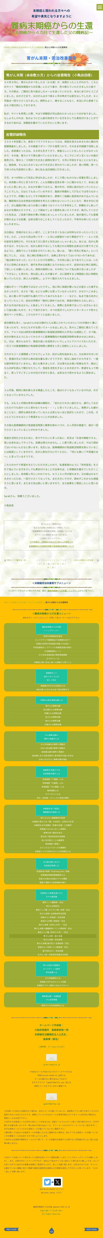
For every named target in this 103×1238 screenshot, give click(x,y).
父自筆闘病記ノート (52, 651)
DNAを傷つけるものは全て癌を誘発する (52, 689)
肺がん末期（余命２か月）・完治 (53, 924)
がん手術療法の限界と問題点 (53, 744)
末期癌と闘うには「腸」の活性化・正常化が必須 (52, 821)
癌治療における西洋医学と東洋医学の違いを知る (52, 755)
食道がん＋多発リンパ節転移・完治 (53, 947)
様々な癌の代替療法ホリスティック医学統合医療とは (51, 969)
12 (53, 563)
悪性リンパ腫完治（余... (16, 560)
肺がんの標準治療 (52, 720)
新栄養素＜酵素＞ (52, 844)
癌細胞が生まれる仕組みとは (53, 686)
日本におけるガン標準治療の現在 (53, 759)
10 (44, 563)
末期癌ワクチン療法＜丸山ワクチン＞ (53, 985)
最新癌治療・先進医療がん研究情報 (51, 998)
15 (48, 567)
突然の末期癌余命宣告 (52, 636)
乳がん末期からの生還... (86, 560)
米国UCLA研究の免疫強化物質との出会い (53, 643)
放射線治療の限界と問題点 (53, 752)
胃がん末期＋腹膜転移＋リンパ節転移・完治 (53, 928)
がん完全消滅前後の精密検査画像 (53, 655)
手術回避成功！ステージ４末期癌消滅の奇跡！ (53, 647)
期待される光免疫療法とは (53, 1005)
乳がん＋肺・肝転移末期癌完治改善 (53, 954)
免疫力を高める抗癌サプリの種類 (53, 878)
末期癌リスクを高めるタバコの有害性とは (53, 851)
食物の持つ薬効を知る (52, 832)
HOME (7, 47)
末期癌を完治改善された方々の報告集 (27, 47)
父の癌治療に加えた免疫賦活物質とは (51, 864)
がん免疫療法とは (52, 978)
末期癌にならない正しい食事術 (53, 829)
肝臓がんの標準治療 (52, 713)
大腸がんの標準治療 (52, 724)
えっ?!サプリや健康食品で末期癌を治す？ (53, 640)
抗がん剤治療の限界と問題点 (53, 748)
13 (58, 563)
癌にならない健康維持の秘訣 (53, 818)
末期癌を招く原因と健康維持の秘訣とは (51, 810)
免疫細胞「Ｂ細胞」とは (53, 783)
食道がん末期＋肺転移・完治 (53, 921)
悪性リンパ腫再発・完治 (53, 902)
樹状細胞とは (52, 790)
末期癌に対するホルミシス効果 (53, 982)
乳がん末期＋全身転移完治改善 (53, 913)
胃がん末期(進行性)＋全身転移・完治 (53, 943)
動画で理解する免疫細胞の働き (53, 882)
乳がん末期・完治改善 (52, 939)
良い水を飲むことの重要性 (53, 840)
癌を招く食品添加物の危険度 (53, 836)
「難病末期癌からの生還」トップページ (63, 590)
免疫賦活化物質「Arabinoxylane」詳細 (52, 871)
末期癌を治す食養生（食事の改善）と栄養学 (53, 825)
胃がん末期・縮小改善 (52, 936)
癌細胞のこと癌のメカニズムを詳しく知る (51, 676)
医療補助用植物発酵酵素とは (53, 875)
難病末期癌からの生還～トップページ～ (51, 629)
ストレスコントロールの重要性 (53, 847)
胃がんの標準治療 (52, 706)
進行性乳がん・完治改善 (53, 951)
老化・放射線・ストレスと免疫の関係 (53, 798)
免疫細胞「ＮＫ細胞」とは (53, 786)
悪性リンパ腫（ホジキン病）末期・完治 (53, 910)
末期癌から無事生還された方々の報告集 (51, 895)
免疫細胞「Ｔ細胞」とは (53, 779)
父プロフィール (52, 658)
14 (63, 563)
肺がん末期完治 (52, 906)
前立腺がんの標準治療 (52, 709)
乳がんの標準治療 (52, 717)
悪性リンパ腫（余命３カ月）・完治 (53, 932)
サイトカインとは (52, 794)
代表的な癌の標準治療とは (51, 700)
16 (53, 567)
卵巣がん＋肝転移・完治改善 (53, 917)
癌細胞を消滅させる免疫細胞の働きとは (51, 772)
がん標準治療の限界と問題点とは (51, 737)
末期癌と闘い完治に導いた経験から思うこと (53, 662)
